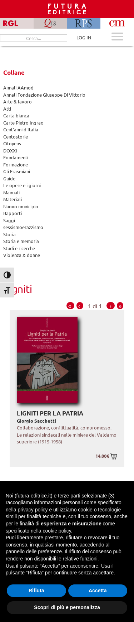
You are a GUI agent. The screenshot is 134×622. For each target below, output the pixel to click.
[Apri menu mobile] (117, 37)
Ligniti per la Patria (50, 413)
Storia (9, 234)
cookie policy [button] (57, 531)
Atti (7, 109)
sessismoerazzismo (23, 227)
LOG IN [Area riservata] (83, 37)
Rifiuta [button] (36, 590)
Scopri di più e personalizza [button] (67, 607)
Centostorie (15, 136)
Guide (9, 178)
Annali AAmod (18, 87)
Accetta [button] (98, 590)
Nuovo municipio (20, 206)
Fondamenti (15, 157)
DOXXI (10, 150)
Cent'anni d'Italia (20, 129)
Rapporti (12, 213)
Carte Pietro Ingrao (23, 123)
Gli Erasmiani (16, 171)
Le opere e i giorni (22, 185)
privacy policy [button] (33, 509)
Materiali (12, 199)
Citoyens (12, 143)
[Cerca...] (33, 38)
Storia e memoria (21, 241)
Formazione (15, 164)
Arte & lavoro (17, 101)
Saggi (9, 220)
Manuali (11, 192)
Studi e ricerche (19, 248)
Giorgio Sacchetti (36, 421)
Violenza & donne (21, 255)
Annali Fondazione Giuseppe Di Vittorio (44, 95)
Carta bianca (16, 115)
